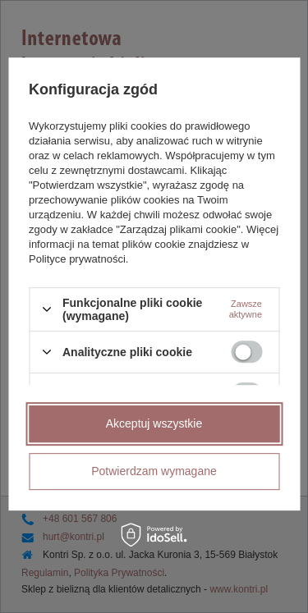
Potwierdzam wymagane (154, 471)
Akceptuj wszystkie (154, 423)
